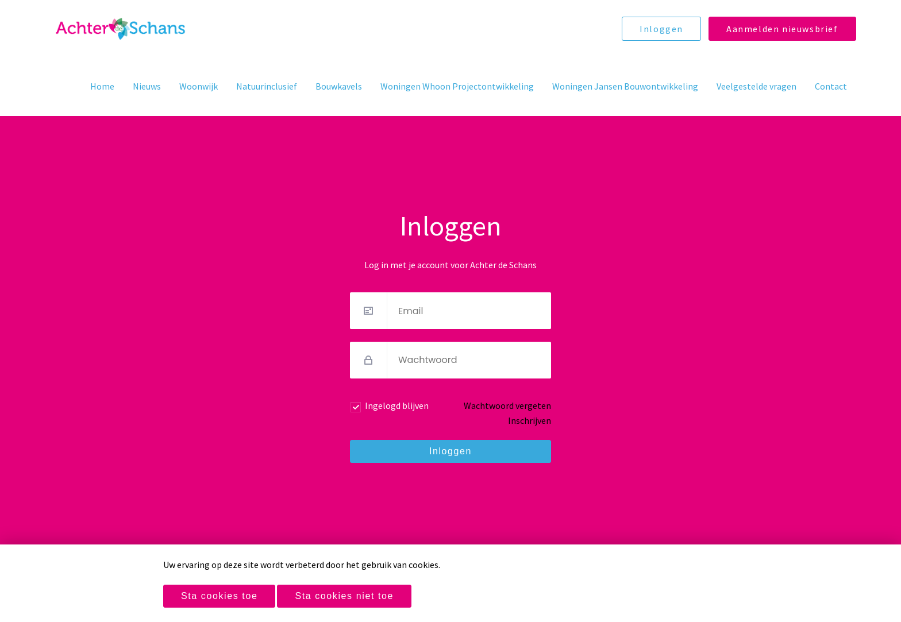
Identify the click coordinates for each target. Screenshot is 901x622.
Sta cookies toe (219, 596)
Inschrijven (529, 420)
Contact (831, 86)
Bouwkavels (338, 86)
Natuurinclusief (266, 86)
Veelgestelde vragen (756, 86)
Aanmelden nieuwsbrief (782, 28)
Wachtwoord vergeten (507, 405)
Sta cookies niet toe (344, 596)
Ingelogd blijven (397, 405)
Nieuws (147, 86)
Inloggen (661, 28)
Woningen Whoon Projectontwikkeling (457, 86)
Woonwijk (198, 86)
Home (102, 86)
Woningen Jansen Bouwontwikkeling (625, 86)
